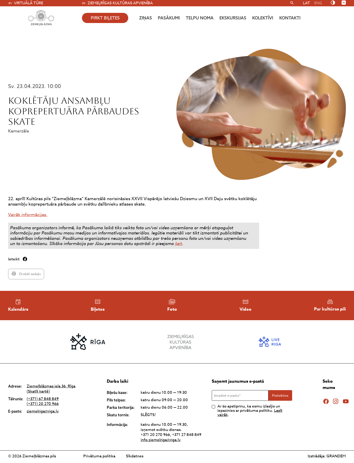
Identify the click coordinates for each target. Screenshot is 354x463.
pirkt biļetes (105, 18)
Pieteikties (280, 395)
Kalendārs (18, 306)
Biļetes (98, 306)
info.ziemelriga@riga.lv (161, 440)
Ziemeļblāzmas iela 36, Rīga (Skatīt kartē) (51, 389)
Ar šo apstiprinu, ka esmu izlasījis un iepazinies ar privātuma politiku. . (249, 410)
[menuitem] (306, 3)
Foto (172, 306)
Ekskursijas (232, 18)
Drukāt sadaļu (26, 273)
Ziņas (145, 18)
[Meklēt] (292, 3)
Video (246, 306)
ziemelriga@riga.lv (43, 411)
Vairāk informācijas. (27, 215)
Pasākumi (169, 18)
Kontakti (289, 18)
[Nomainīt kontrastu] (333, 3)
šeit (178, 243)
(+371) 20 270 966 (43, 404)
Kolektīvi (262, 18)
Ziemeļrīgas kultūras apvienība (117, 3)
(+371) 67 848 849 (43, 399)
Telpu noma (200, 18)
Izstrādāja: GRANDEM (327, 456)
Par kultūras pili (330, 305)
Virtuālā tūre (25, 3)
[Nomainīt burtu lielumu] (344, 3)
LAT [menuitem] (306, 3)
